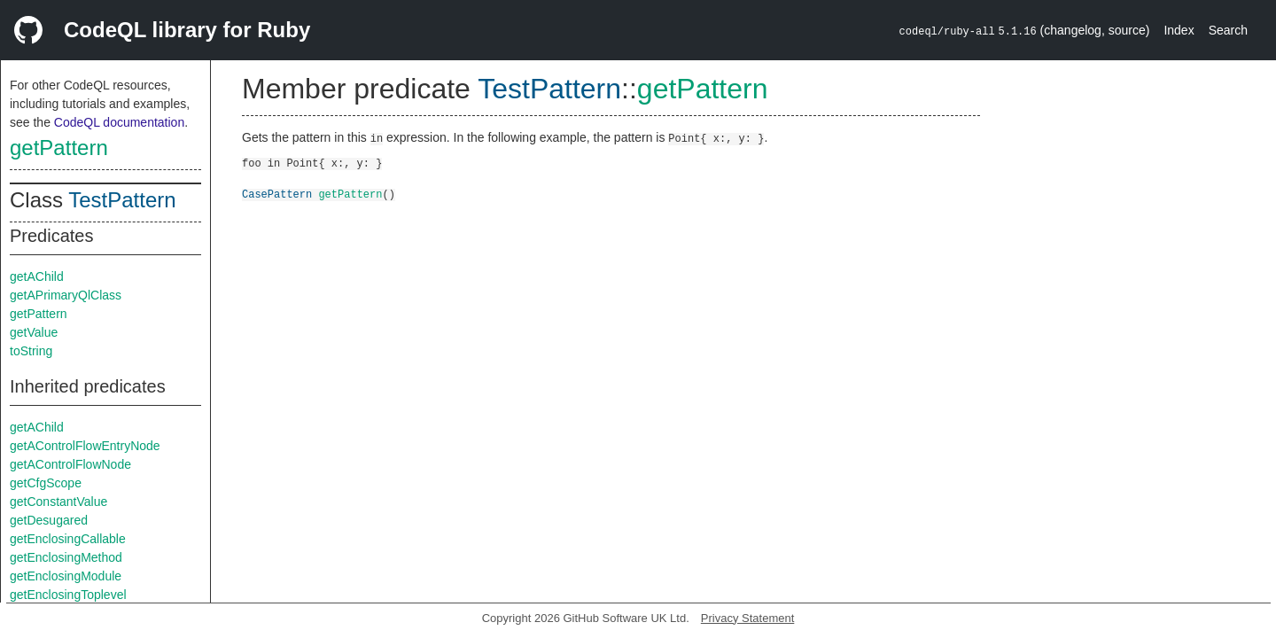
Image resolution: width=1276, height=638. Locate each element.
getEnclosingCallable (68, 539)
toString (31, 351)
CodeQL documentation (119, 122)
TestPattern (121, 200)
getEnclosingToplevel (68, 594)
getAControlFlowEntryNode (85, 446)
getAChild (37, 276)
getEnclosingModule (65, 576)
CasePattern (277, 193)
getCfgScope (46, 483)
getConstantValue (58, 501)
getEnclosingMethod (66, 557)
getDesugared (49, 520)
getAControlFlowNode (70, 464)
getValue (34, 332)
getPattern (59, 148)
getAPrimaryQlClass (65, 295)
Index (1178, 30)
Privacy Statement (748, 618)
